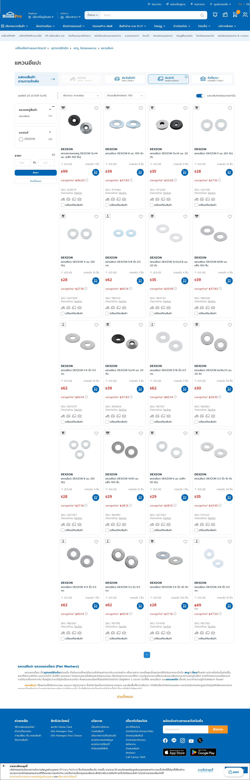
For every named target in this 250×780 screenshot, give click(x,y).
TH (240, 4)
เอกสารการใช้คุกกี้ (100, 744)
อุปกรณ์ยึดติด (59, 48)
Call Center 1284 (135, 757)
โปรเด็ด (202, 26)
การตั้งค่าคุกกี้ (205, 770)
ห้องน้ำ (146, 35)
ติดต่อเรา (130, 753)
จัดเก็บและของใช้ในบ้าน (79, 35)
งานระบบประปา (132, 35)
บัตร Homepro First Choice (66, 735)
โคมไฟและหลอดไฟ (205, 35)
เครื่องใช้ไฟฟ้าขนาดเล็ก (30, 35)
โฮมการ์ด (154, 4)
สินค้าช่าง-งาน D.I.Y (131, 26)
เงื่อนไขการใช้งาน (100, 727)
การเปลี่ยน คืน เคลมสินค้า (28, 735)
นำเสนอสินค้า (132, 748)
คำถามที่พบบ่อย (23, 731)
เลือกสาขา (71, 17)
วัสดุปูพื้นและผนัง (184, 35)
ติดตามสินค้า (21, 740)
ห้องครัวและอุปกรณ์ (162, 35)
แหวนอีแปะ (107, 48)
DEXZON (29, 138)
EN (247, 4)
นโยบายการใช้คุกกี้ (67, 776)
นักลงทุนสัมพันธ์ (134, 735)
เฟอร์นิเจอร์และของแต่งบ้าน (107, 35)
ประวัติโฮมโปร (133, 727)
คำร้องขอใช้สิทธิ (99, 748)
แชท (236, 772)
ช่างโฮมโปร (180, 26)
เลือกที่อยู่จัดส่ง (41, 17)
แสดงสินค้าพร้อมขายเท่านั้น (221, 96)
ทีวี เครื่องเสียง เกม (55, 35)
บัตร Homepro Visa (61, 731)
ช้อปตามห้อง (44, 26)
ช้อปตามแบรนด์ (72, 26)
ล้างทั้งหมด (35, 181)
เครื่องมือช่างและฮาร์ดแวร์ (30, 48)
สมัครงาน (131, 744)
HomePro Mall (102, 26)
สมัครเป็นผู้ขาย (175, 4)
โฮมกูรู (158, 26)
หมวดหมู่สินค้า (28, 110)
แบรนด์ (23, 133)
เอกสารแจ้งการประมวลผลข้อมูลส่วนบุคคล (31, 776)
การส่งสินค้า (97, 731)
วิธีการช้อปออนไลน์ (24, 727)
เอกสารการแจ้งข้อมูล (102, 740)
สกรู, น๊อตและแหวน (84, 48)
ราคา (18, 155)
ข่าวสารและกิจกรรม (136, 740)
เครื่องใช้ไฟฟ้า (8, 35)
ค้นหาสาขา (197, 4)
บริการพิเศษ (225, 26)
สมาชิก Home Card (61, 727)
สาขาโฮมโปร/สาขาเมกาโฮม (139, 731)
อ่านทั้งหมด (125, 696)
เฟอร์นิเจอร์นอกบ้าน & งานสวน (233, 35)
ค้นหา (35, 172)
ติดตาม (218, 729)
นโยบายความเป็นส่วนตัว (103, 735)
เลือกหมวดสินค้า (15, 26)
